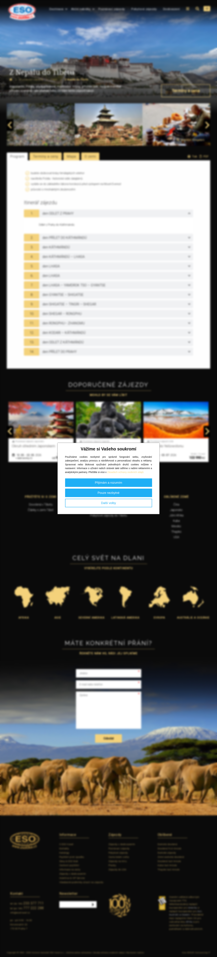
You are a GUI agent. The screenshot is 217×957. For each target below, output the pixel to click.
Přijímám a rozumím (108, 482)
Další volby (108, 503)
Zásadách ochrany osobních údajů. (125, 472)
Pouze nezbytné (108, 493)
